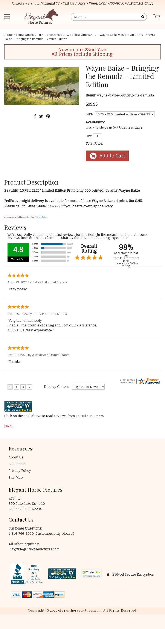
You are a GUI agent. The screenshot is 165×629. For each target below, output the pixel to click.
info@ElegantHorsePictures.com (34, 549)
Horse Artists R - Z (56, 34)
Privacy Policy (20, 471)
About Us (16, 457)
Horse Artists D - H (28, 34)
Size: (89, 114)
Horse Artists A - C (84, 34)
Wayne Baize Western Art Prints (121, 34)
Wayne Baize (41, 217)
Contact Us (17, 464)
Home (8, 34)
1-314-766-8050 (111, 3)
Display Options (57, 387)
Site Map (16, 477)
